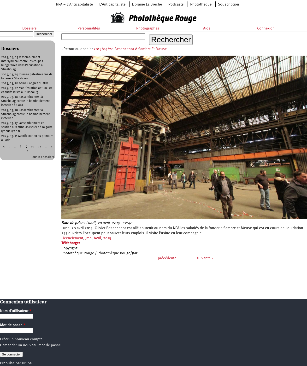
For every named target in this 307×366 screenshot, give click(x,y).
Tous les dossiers (42, 157)
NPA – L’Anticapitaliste (74, 4)
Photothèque (201, 4)
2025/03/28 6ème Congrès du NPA (24, 83)
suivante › (204, 258)
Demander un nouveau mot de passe (30, 345)
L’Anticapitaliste (112, 4)
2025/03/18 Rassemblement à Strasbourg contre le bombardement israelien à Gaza (25, 101)
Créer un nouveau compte (21, 339)
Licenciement (72, 238)
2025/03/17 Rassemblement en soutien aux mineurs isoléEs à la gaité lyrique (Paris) (27, 127)
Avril (97, 238)
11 (39, 146)
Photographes (147, 28)
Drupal (27, 363)
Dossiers (29, 28)
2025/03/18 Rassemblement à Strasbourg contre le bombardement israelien (25, 114)
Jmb (88, 238)
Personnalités (88, 28)
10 (32, 146)
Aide (206, 28)
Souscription (228, 4)
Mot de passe (12, 325)
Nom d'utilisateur (15, 311)
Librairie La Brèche (147, 4)
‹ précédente (166, 258)
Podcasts (176, 4)
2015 (107, 238)
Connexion (266, 28)
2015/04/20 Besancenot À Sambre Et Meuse (130, 49)
